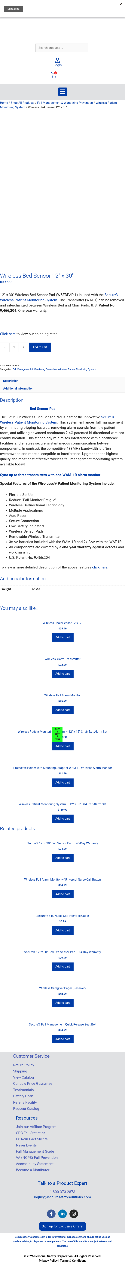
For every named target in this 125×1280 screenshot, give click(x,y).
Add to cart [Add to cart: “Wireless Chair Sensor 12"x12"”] (62, 636)
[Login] (57, 60)
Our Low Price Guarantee (32, 1082)
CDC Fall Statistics (30, 1132)
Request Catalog (26, 1107)
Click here (8, 333)
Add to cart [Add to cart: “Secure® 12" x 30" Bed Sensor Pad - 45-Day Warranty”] (62, 856)
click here (99, 566)
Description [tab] (10, 379)
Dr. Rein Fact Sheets (32, 1138)
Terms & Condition (72, 1259)
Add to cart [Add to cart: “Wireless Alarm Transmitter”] (62, 672)
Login (57, 65)
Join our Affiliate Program (36, 1125)
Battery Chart (23, 1095)
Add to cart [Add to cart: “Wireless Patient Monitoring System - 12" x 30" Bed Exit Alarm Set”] (62, 817)
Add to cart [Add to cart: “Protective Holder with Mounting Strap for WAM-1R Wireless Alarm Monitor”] (62, 781)
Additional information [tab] (18, 387)
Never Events (26, 1144)
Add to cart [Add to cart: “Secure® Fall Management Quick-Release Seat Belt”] (62, 1038)
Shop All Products (22, 103)
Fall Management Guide (35, 1150)
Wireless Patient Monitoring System (77, 368)
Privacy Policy (48, 1259)
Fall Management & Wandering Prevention (65, 103)
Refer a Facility (25, 1101)
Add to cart (40, 346)
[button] (62, 92)
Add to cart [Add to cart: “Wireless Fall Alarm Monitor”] (62, 708)
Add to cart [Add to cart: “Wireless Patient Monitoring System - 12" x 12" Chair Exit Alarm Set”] (62, 745)
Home (4, 103)
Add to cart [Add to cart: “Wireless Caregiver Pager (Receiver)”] (62, 1001)
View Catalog (23, 1076)
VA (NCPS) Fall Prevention (37, 1156)
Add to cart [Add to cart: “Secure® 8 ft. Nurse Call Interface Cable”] (62, 929)
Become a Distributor (32, 1169)
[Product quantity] (14, 346)
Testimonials (23, 1089)
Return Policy (23, 1064)
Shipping (20, 1070)
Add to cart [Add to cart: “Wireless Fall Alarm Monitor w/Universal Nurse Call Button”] (62, 893)
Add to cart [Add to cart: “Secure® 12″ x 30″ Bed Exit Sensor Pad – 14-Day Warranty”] (62, 965)
